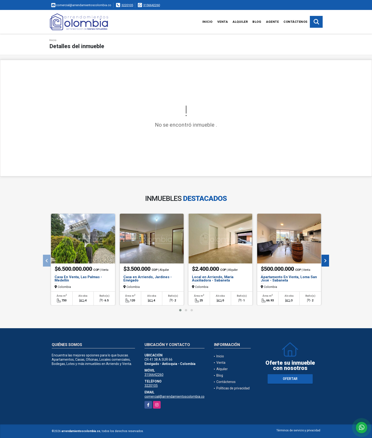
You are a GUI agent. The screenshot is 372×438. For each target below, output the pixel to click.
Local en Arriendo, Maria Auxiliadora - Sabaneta (212, 278)
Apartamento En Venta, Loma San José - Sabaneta (289, 278)
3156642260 (151, 5)
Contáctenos (295, 21)
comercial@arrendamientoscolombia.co (174, 396)
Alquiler (240, 21)
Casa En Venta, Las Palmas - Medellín (78, 278)
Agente (272, 21)
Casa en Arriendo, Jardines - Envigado (147, 278)
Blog (256, 21)
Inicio (207, 21)
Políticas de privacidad (233, 388)
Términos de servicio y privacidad (298, 430)
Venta (222, 21)
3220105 (127, 5)
